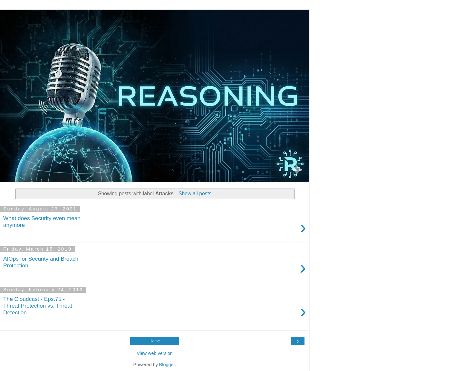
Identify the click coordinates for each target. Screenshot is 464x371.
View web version (155, 353)
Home (155, 341)
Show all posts (195, 193)
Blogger (167, 364)
